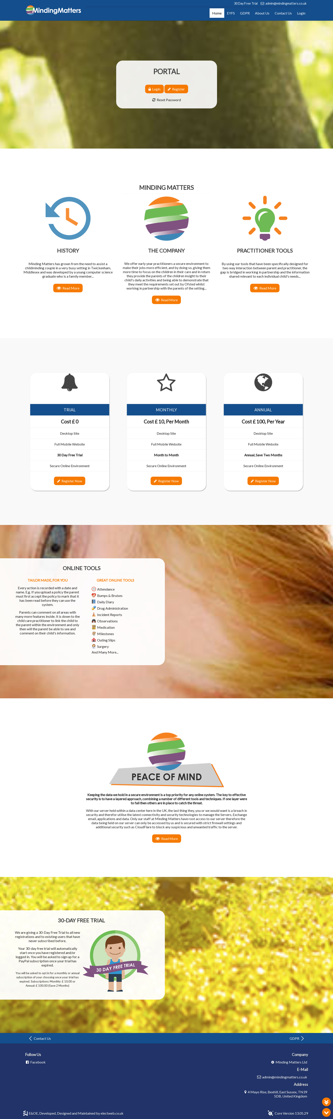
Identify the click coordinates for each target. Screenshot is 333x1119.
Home (217, 13)
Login (301, 13)
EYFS (231, 13)
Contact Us (283, 13)
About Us (262, 13)
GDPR (245, 13)
